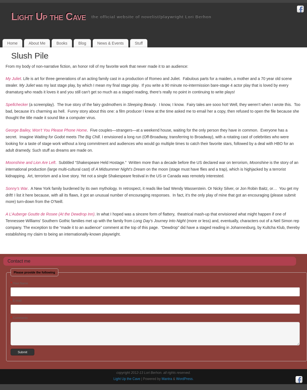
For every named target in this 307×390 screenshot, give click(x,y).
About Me (37, 43)
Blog (82, 43)
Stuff (139, 43)
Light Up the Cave (48, 16)
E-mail (16, 300)
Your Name (19, 283)
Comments (19, 318)
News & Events (110, 43)
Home (12, 43)
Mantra (167, 379)
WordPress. (184, 379)
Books (61, 43)
